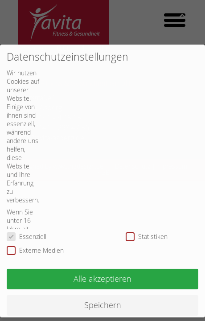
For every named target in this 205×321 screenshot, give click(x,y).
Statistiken (149, 229)
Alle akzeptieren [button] (102, 272)
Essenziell (29, 229)
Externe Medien (38, 243)
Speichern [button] (102, 298)
